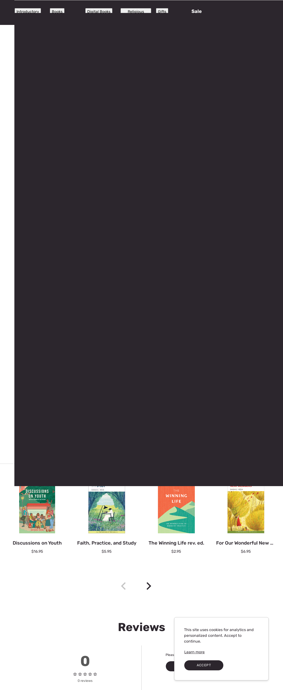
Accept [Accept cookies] (204, 665)
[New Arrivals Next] (148, 586)
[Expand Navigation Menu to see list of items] (18, 12)
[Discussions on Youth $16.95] (37, 518)
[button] (263, 12)
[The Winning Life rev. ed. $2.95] (176, 518)
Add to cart (224, 162)
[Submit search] (100, 12)
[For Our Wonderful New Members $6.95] (246, 518)
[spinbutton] (224, 117)
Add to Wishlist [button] (228, 176)
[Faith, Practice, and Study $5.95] (107, 518)
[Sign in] (237, 12)
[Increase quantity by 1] (249, 117)
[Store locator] (200, 12)
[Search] (139, 12)
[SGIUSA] (59, 12)
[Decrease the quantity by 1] (199, 117)
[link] (194, 652)
